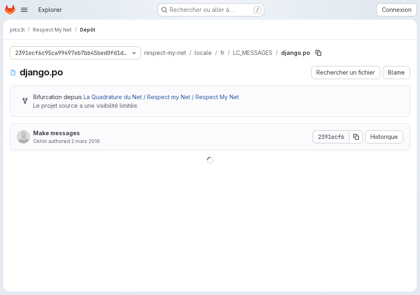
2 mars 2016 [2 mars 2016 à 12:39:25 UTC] (85, 141)
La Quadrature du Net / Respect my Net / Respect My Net (161, 96)
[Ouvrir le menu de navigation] (24, 9)
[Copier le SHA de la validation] (356, 136)
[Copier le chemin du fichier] (318, 52)
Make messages (56, 132)
